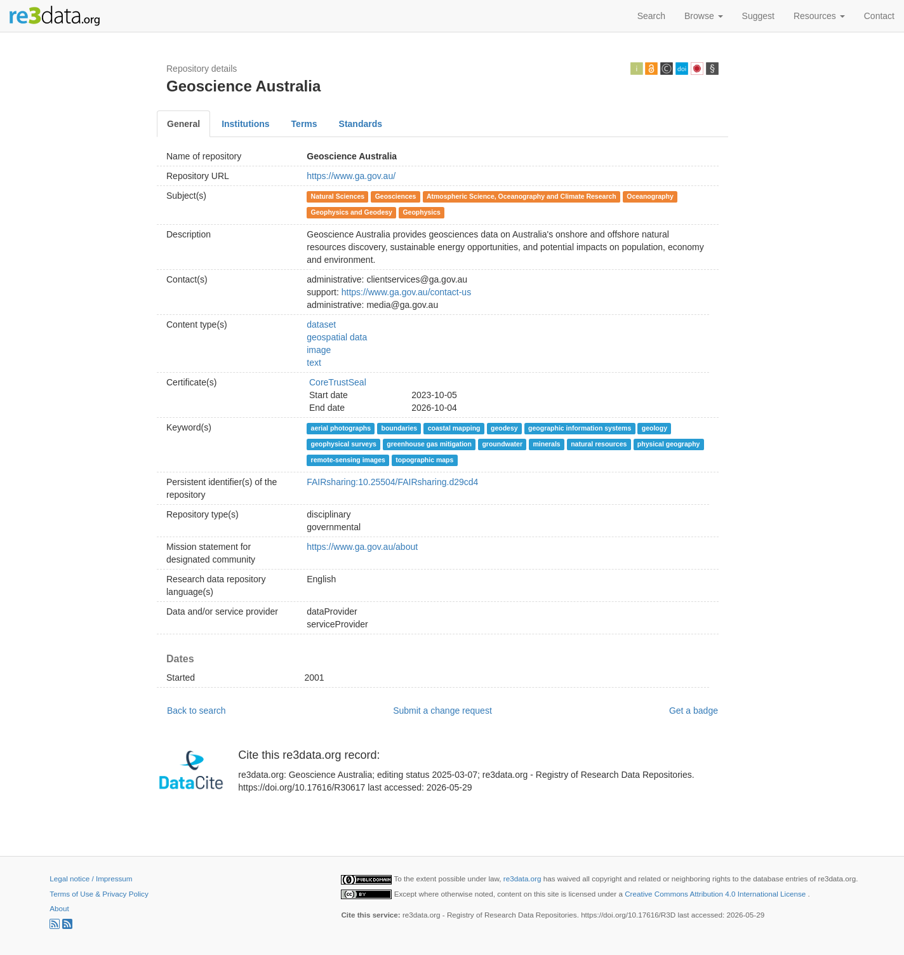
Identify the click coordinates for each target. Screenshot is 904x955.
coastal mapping (454, 428)
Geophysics (421, 212)
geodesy (504, 428)
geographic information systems (579, 428)
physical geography (668, 444)
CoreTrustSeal (337, 382)
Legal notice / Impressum (91, 878)
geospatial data (337, 337)
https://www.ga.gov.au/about (362, 547)
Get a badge (693, 710)
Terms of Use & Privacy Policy (99, 894)
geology (654, 428)
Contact (879, 16)
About (59, 908)
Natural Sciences (338, 196)
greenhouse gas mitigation (429, 444)
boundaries (400, 428)
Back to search (196, 710)
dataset (321, 324)
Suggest (758, 16)
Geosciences (395, 196)
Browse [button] (703, 16)
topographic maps (424, 460)
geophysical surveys (343, 444)
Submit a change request (442, 710)
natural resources (599, 444)
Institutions (245, 124)
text (314, 362)
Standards (360, 124)
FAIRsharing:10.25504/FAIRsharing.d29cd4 (392, 482)
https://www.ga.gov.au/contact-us (406, 292)
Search (651, 16)
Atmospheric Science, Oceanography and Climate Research (521, 196)
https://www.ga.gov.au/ (351, 176)
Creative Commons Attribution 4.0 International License (716, 894)
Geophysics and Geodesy (351, 212)
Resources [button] (819, 16)
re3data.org (523, 878)
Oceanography (650, 196)
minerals (547, 444)
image (319, 350)
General (183, 124)
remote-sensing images (348, 460)
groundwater (502, 444)
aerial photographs (341, 428)
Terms (304, 124)
